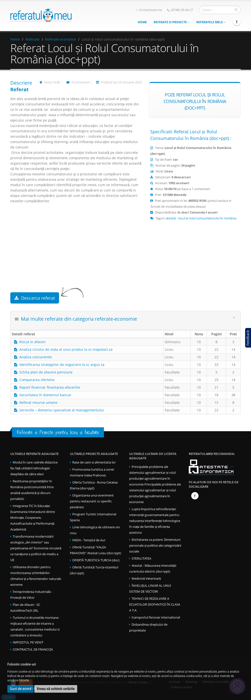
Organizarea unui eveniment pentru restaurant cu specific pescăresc (92, 501)
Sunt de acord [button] (20, 689)
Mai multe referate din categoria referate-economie (79, 319)
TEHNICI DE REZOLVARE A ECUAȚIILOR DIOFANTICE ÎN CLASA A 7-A (154, 604)
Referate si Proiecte (171, 22)
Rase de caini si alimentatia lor (94, 462)
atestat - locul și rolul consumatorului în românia (201, 218)
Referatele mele (211, 22)
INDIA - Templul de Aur (88, 540)
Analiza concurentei (35, 357)
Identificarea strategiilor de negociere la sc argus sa (61, 364)
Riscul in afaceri (32, 341)
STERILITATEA (141, 558)
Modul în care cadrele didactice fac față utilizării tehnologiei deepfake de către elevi (34, 468)
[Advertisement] (76, 253)
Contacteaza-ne (149, 10)
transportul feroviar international (156, 617)
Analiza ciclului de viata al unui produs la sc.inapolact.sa (66, 349)
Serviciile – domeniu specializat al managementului (61, 410)
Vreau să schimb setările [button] (56, 689)
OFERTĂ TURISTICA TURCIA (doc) (95, 560)
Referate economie (60, 39)
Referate (32, 39)
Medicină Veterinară (146, 578)
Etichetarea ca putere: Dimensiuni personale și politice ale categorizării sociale (155, 545)
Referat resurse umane (38, 402)
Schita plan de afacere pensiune (46, 372)
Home (142, 22)
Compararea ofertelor (37, 379)
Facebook (236, 21)
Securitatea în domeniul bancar (45, 395)
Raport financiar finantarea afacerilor (49, 387)
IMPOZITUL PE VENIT (28, 642)
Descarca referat (34, 298)
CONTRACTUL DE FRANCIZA (33, 649)
